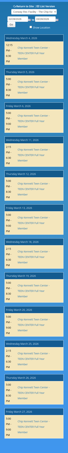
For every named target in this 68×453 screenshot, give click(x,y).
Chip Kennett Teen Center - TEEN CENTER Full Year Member (34, 53)
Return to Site (25, 6)
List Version (47, 6)
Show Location (41, 27)
